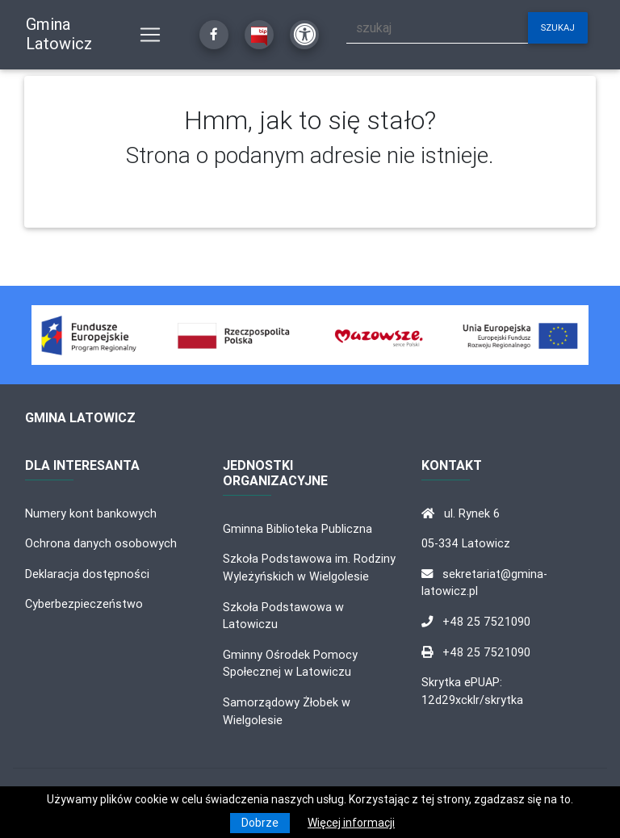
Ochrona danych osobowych (101, 543)
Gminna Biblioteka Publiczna (297, 529)
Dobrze (260, 822)
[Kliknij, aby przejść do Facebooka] (213, 34)
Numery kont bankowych (91, 513)
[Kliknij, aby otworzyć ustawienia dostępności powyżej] (304, 34)
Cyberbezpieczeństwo (84, 604)
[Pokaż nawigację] (150, 34)
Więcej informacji (351, 822)
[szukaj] (437, 28)
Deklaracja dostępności (87, 574)
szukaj (558, 27)
